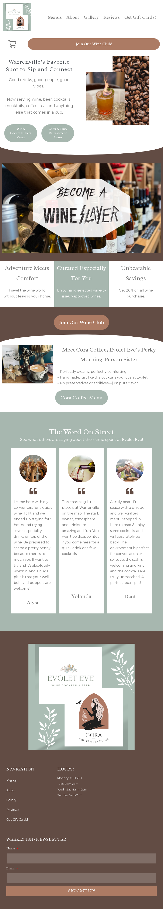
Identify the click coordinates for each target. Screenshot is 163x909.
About (72, 17)
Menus (55, 17)
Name (11, 848)
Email (10, 868)
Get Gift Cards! (140, 17)
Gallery (91, 17)
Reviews (111, 17)
